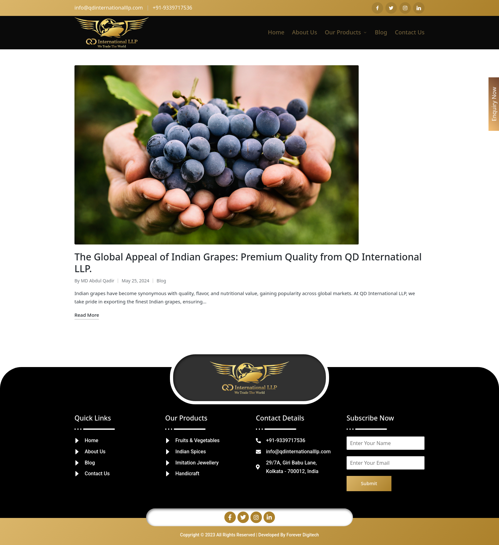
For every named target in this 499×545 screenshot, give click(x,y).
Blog (161, 281)
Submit (369, 483)
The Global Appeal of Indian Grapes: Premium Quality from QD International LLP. (248, 262)
